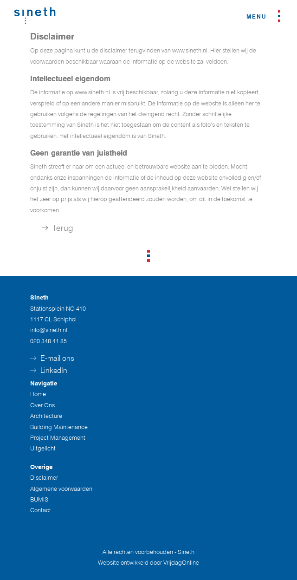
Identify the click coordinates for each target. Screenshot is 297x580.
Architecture (46, 415)
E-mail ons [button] (52, 358)
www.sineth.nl (189, 50)
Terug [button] (57, 228)
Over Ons (42, 405)
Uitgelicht (43, 448)
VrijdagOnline (181, 562)
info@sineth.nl (48, 329)
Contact (40, 510)
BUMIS (39, 499)
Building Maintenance (59, 426)
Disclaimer (44, 477)
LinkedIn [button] (48, 370)
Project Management (57, 437)
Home (38, 394)
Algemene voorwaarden (61, 488)
